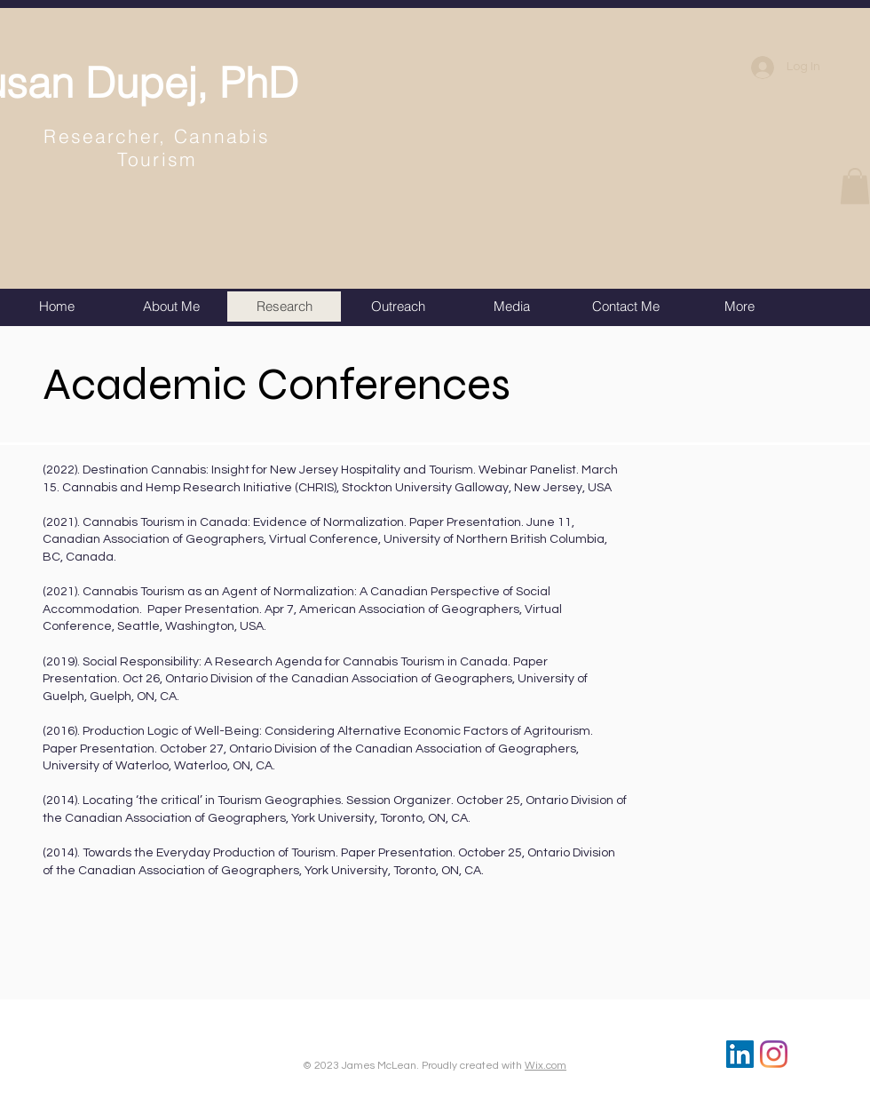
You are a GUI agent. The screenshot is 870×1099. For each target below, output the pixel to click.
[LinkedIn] (740, 1054)
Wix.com (545, 1065)
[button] (855, 186)
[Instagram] (773, 1054)
